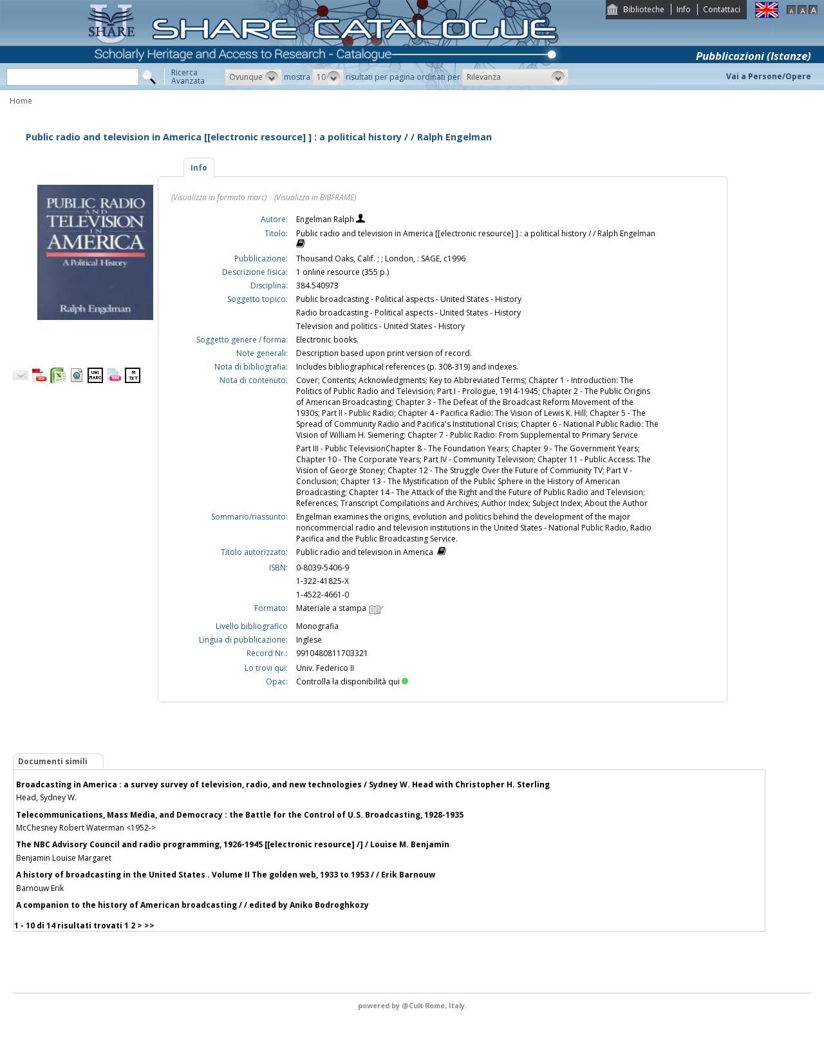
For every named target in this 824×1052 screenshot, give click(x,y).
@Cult (413, 1005)
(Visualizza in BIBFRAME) (315, 197)
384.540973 (317, 285)
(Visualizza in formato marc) (219, 197)
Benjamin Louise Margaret (63, 857)
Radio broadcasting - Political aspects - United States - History (408, 312)
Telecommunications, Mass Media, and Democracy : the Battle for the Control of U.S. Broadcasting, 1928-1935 (240, 814)
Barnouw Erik (40, 888)
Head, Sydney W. (46, 797)
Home (21, 100)
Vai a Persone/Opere (768, 76)
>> (149, 925)
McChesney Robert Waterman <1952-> (86, 827)
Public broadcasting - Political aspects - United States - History (408, 299)
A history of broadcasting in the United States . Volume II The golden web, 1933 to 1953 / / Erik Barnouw (225, 874)
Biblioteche (643, 9)
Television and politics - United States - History (380, 326)
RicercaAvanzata (188, 76)
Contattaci (721, 9)
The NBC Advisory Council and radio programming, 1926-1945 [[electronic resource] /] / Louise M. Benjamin (232, 844)
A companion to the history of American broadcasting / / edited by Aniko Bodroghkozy (192, 904)
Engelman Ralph (326, 219)
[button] (253, 77)
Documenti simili (53, 761)
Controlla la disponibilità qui (352, 681)
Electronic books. (327, 339)
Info (684, 9)
